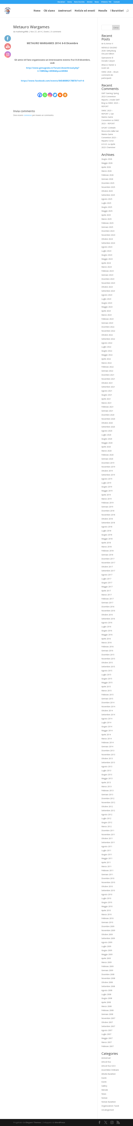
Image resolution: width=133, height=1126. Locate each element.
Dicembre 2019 (107, 463)
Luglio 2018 (106, 530)
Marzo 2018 (106, 546)
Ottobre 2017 (107, 566)
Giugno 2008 (106, 998)
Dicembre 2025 (107, 183)
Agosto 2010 (106, 894)
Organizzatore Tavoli (110, 1106)
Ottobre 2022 (107, 335)
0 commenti (56, 31)
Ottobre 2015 (107, 662)
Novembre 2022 (108, 331)
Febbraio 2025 (107, 223)
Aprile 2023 (106, 311)
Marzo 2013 (106, 786)
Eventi (46, 31)
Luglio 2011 (106, 850)
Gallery (104, 1086)
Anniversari (64, 11)
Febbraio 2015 (107, 694)
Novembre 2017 (108, 562)
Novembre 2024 (108, 235)
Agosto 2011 (106, 846)
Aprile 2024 (106, 263)
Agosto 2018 (106, 526)
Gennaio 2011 (107, 874)
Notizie (104, 1098)
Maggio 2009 (106, 954)
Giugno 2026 (106, 159)
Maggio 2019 (106, 490)
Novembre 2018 (108, 514)
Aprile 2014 (106, 734)
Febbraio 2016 (107, 646)
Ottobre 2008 (107, 982)
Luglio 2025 (106, 203)
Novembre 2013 (108, 754)
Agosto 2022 (106, 343)
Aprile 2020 (106, 446)
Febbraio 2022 (107, 367)
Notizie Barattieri (108, 1102)
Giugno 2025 (106, 207)
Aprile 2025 (106, 215)
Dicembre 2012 (107, 798)
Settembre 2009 (108, 938)
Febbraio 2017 (107, 598)
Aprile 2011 (106, 862)
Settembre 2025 (108, 195)
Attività (89, 2)
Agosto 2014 (106, 718)
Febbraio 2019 (107, 502)
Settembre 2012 (108, 810)
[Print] (60, 95)
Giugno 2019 (106, 486)
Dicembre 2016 (107, 606)
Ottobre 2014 (107, 710)
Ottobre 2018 (107, 519)
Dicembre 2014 (107, 702)
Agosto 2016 (106, 622)
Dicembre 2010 (107, 878)
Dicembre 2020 (107, 415)
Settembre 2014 (108, 714)
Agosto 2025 (106, 199)
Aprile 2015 (106, 686)
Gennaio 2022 (107, 371)
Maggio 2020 (106, 443)
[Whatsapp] (45, 95)
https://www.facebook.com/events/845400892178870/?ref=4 (52, 80)
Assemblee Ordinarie (110, 1070)
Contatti (117, 2)
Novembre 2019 (108, 466)
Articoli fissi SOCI (108, 1066)
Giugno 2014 (106, 726)
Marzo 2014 (106, 738)
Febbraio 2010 (107, 918)
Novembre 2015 (108, 658)
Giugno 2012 (106, 822)
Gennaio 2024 (107, 275)
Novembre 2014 (108, 706)
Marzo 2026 (106, 171)
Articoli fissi (106, 1062)
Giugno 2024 (106, 255)
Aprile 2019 (106, 495)
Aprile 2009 (106, 958)
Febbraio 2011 (107, 870)
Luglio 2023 (106, 299)
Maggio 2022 (106, 355)
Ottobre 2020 (107, 423)
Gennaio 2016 (107, 650)
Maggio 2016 (106, 634)
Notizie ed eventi (85, 11)
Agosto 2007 (106, 1030)
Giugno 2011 (106, 854)
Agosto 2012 (106, 814)
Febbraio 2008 (107, 1010)
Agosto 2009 (106, 942)
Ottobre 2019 (107, 471)
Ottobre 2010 (107, 886)
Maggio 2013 (106, 778)
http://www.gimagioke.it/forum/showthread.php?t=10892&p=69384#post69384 (52, 69)
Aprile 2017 (106, 590)
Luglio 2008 (106, 994)
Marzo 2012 (106, 826)
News (97, 2)
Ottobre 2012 (107, 806)
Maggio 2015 (106, 682)
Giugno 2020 (106, 439)
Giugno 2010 (106, 902)
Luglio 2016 (106, 626)
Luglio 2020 (106, 435)
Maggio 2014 (106, 730)
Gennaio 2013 (107, 794)
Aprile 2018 (106, 542)
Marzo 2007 (106, 1042)
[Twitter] (55, 95)
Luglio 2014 (106, 722)
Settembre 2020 (108, 427)
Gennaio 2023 (107, 323)
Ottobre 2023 (107, 287)
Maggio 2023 (106, 307)
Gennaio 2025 (107, 227)
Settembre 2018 (108, 522)
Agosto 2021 (106, 391)
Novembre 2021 (108, 379)
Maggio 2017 (106, 586)
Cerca (116, 27)
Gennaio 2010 (107, 922)
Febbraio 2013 (107, 790)
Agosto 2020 (106, 431)
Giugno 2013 (106, 774)
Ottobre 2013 (107, 758)
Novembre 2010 (108, 882)
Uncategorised (107, 1110)
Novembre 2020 (108, 419)
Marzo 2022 (106, 363)
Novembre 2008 (108, 978)
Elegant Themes (33, 1122)
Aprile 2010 (106, 910)
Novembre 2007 (108, 1018)
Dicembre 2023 (107, 279)
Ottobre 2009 (107, 934)
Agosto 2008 (106, 990)
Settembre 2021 (108, 387)
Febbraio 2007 (107, 1046)
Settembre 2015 (108, 666)
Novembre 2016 (108, 610)
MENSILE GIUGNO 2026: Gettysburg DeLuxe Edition (109, 50)
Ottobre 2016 (107, 614)
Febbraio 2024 (107, 271)
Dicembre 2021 (107, 375)
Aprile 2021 (106, 399)
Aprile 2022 (106, 359)
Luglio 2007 (106, 1034)
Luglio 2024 (106, 251)
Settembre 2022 (108, 339)
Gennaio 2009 (107, 970)
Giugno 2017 (106, 582)
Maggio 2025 (106, 211)
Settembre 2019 (108, 475)
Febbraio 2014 (107, 742)
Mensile (102, 11)
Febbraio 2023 (107, 319)
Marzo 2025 (106, 219)
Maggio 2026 (106, 163)
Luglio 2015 (106, 674)
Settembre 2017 (108, 570)
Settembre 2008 (108, 986)
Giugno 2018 (106, 534)
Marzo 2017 (106, 594)
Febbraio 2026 (107, 175)
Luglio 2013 (106, 770)
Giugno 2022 (106, 351)
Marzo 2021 (106, 403)
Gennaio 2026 (107, 179)
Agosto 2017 (106, 574)
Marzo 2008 (106, 1006)
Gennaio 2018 (107, 554)
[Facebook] (40, 95)
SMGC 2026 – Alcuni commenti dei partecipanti (109, 75)
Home (69, 2)
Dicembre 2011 (107, 830)
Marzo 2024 (106, 267)
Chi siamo (49, 11)
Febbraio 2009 (107, 966)
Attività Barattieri (108, 1074)
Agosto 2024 (106, 247)
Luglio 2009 (106, 946)
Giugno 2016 (106, 630)
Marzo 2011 (106, 866)
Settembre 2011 (108, 842)
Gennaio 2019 (107, 506)
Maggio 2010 (106, 906)
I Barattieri (61, 2)
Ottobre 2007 (107, 1022)
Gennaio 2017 (107, 602)
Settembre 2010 (108, 890)
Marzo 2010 (106, 914)
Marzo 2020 (106, 451)
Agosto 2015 (106, 670)
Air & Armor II (107, 43)
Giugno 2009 (106, 950)
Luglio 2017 (106, 578)
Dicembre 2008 (107, 974)
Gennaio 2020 (107, 459)
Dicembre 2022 (107, 327)
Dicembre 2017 (107, 558)
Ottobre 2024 (107, 239)
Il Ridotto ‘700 (106, 2)
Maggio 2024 (106, 259)
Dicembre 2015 (107, 654)
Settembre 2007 (108, 1026)
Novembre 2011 (108, 834)
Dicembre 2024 (107, 231)
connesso (28, 115)
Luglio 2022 (106, 347)
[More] (65, 95)
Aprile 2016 (106, 638)
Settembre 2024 (108, 243)
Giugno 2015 (106, 678)
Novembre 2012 (108, 802)
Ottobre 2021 (107, 383)
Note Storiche (79, 2)
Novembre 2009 (108, 930)
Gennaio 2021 (107, 411)
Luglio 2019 (106, 483)
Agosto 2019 (106, 479)
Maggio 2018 (106, 539)
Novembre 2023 (108, 283)
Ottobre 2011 (107, 838)
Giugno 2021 (106, 395)
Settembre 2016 (108, 618)
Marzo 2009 (106, 962)
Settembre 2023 (108, 291)
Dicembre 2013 (107, 750)
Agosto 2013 (106, 766)
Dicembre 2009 (107, 926)
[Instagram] (50, 95)
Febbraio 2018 (107, 550)
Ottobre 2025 (107, 191)
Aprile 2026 (106, 167)
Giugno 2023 (106, 303)
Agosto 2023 (106, 295)
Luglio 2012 (106, 818)
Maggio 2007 (106, 1038)
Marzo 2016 (106, 642)
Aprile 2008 (106, 1002)
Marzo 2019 (106, 499)
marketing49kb (22, 31)
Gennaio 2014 (107, 746)
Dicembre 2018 (107, 510)
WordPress (60, 1122)
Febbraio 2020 (107, 455)
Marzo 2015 (106, 690)
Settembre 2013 (108, 762)
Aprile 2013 (106, 782)
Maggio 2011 (106, 858)
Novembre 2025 (108, 187)
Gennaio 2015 (107, 698)
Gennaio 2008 (107, 1014)
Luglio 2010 (106, 898)
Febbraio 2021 (107, 407)
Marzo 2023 (106, 315)
